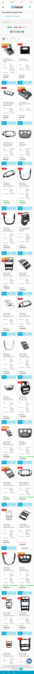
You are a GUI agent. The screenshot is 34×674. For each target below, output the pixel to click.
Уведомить (25, 548)
